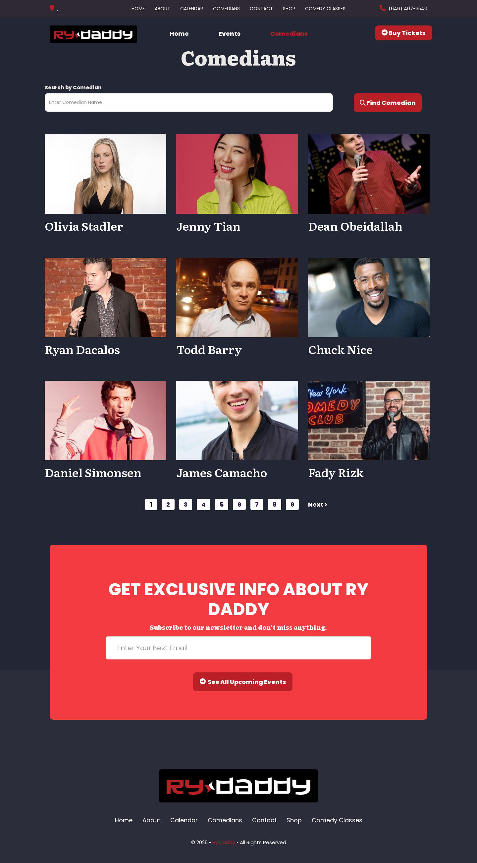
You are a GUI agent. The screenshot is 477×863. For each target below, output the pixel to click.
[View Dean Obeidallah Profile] (369, 173)
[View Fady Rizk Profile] (369, 420)
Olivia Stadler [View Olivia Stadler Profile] (84, 225)
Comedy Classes (325, 8)
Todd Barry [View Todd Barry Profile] (209, 349)
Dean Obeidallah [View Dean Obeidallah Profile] (355, 225)
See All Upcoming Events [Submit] (243, 682)
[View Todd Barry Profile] (237, 297)
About (162, 8)
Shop (289, 8)
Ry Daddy (223, 842)
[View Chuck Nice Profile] (369, 297)
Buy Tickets (404, 33)
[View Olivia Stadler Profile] (105, 173)
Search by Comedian (73, 87)
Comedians (226, 8)
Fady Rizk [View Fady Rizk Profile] (335, 472)
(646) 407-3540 (407, 8)
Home (138, 8)
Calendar (191, 8)
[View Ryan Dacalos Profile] (105, 297)
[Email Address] (238, 647)
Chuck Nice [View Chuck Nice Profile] (340, 349)
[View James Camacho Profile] (237, 420)
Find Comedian (388, 103)
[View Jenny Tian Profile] (237, 173)
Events (229, 33)
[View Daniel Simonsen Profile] (105, 420)
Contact (261, 8)
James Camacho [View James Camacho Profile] (221, 472)
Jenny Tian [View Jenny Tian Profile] (208, 225)
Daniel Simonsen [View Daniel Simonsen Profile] (93, 472)
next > (317, 504)
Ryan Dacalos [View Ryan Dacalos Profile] (82, 349)
